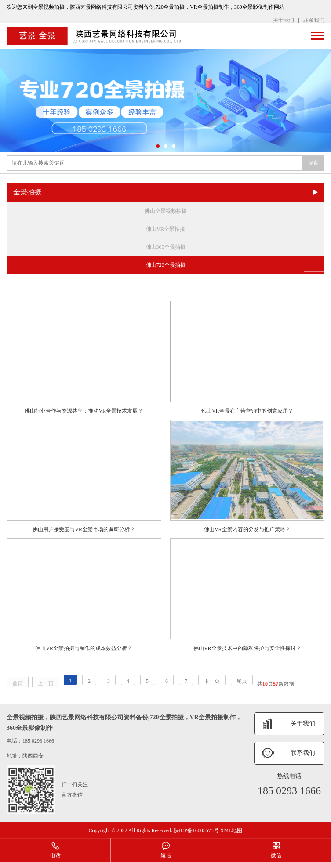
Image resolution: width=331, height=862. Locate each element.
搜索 (313, 163)
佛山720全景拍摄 (165, 265)
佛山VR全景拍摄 (165, 229)
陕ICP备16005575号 (196, 830)
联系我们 (313, 20)
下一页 (212, 681)
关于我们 (283, 20)
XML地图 (231, 830)
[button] (158, 146)
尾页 (241, 681)
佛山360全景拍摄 (166, 247)
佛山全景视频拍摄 (166, 211)
